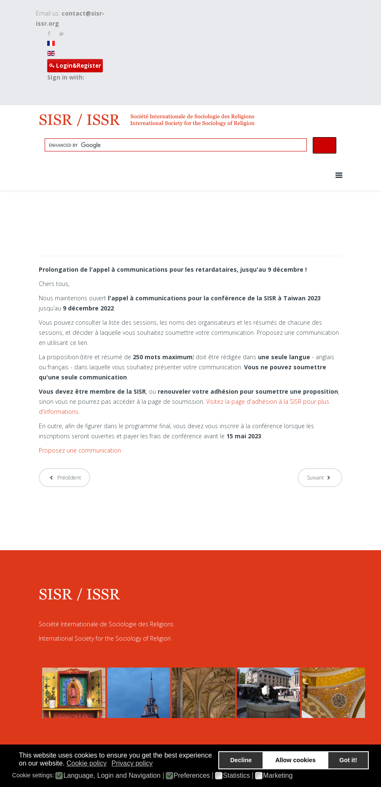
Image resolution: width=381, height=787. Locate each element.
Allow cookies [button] (295, 760)
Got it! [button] (348, 760)
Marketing (277, 775)
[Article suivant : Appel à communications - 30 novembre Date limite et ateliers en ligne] (320, 477)
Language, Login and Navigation (111, 775)
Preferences (192, 775)
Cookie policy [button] (87, 763)
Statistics (236, 775)
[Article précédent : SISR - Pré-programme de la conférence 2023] (64, 477)
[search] (175, 145)
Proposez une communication (80, 450)
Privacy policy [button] (132, 763)
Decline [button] (241, 760)
